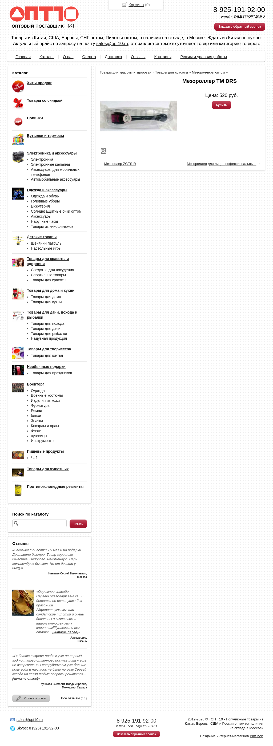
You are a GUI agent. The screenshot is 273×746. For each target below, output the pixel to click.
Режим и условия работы (203, 56)
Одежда (38, 390)
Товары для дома (46, 297)
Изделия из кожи (45, 400)
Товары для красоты (48, 280)
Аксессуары (41, 216)
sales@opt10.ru (112, 43)
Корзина (136, 4)
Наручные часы (44, 221)
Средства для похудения (52, 270)
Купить (221, 105)
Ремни (36, 410)
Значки (37, 421)
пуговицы (39, 436)
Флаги (36, 431)
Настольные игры (46, 248)
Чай (34, 458)
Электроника (42, 159)
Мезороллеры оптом (208, 72)
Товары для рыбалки (49, 333)
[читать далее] (65, 632)
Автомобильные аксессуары (55, 179)
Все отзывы (70, 698)
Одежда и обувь (45, 196)
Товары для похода (47, 323)
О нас (68, 56)
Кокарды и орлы (45, 426)
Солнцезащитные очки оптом (56, 211)
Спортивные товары (48, 275)
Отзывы (138, 56)
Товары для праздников (51, 373)
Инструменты (42, 441)
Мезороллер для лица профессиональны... (221, 164)
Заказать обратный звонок (239, 27)
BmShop (256, 736)
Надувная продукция (49, 338)
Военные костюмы (47, 395)
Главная (23, 56)
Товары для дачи (46, 328)
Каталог (46, 56)
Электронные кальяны (50, 164)
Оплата (89, 56)
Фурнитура (40, 405)
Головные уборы (45, 201)
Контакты (163, 56)
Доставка (113, 56)
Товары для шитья (47, 355)
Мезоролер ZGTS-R (120, 164)
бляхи (36, 415)
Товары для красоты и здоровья (125, 72)
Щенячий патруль (46, 243)
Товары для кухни (46, 302)
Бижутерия (40, 206)
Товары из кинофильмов (52, 226)
